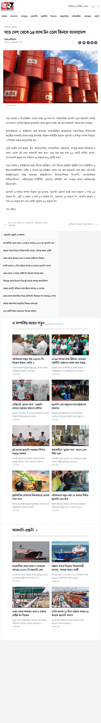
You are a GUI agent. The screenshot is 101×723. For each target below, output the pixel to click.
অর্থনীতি (44, 16)
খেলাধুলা (87, 16)
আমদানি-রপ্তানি (10, 27)
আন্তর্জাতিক (64, 16)
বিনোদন (54, 16)
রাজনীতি (34, 16)
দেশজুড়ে (24, 16)
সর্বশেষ (4, 16)
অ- (80, 42)
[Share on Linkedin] (95, 42)
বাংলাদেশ (14, 16)
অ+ (84, 42)
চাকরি (96, 16)
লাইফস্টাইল (76, 16)
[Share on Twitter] (92, 42)
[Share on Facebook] (88, 42)
